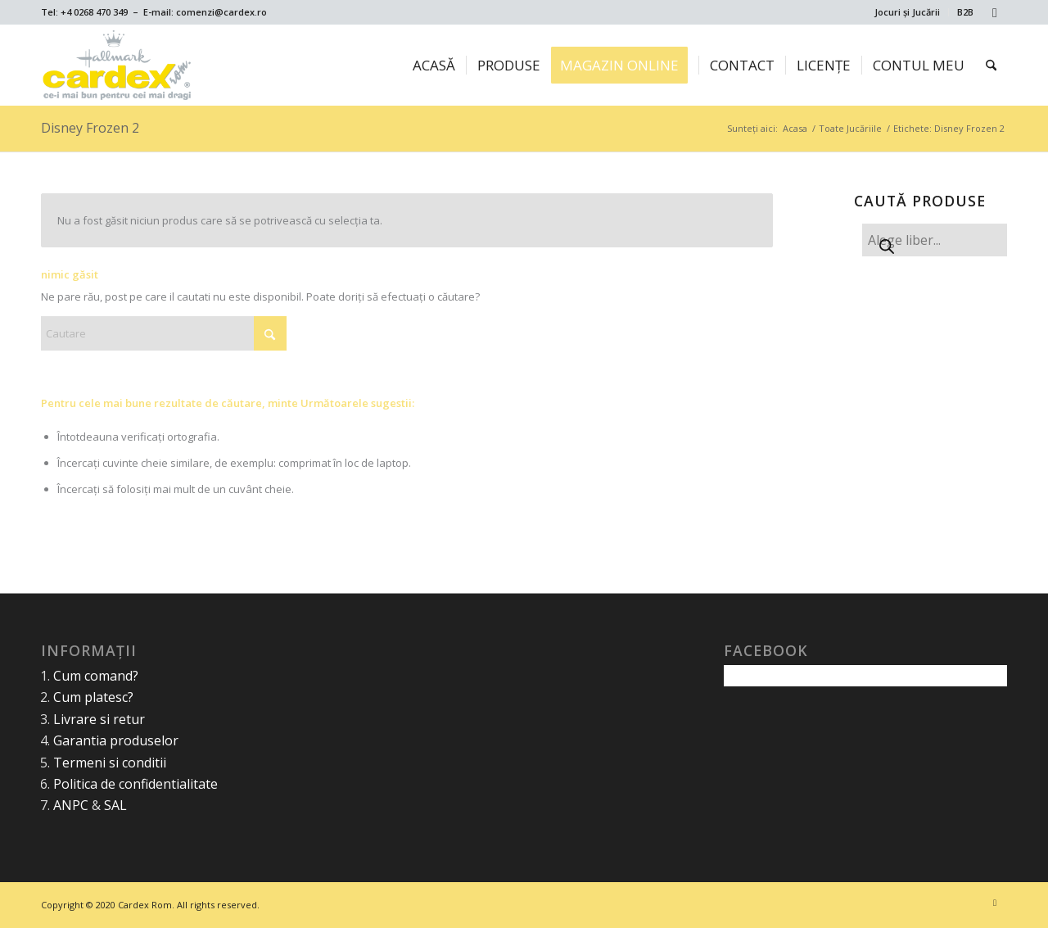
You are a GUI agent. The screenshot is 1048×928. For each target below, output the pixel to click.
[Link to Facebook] (994, 12)
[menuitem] (907, 12)
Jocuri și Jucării (907, 12)
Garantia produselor (115, 740)
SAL (115, 805)
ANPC (70, 805)
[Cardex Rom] (117, 65)
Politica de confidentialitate (135, 784)
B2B (965, 12)
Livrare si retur (99, 719)
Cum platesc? (93, 697)
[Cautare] (991, 65)
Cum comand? (95, 676)
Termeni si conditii (109, 763)
